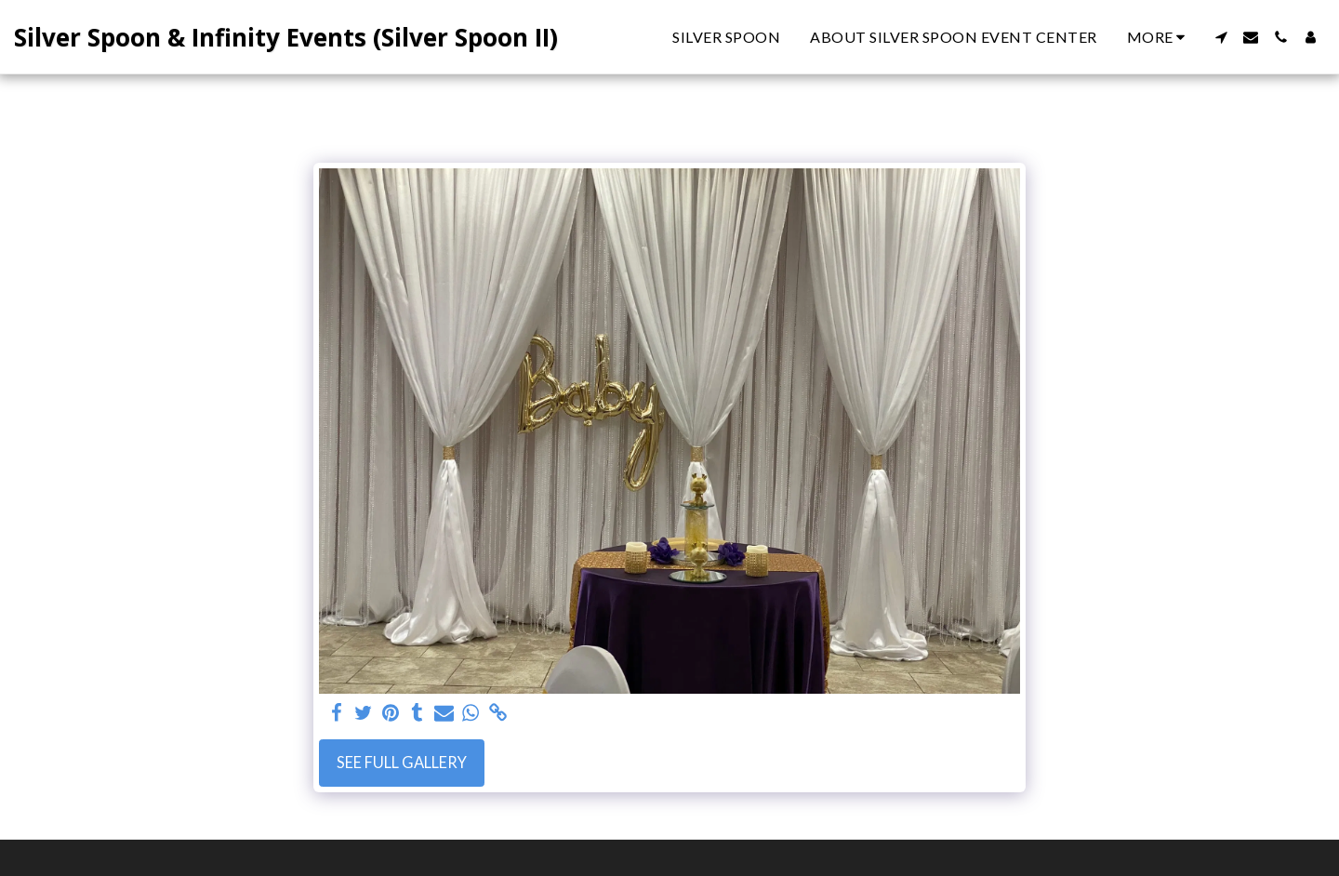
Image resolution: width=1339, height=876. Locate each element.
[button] (1221, 37)
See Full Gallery (402, 762)
